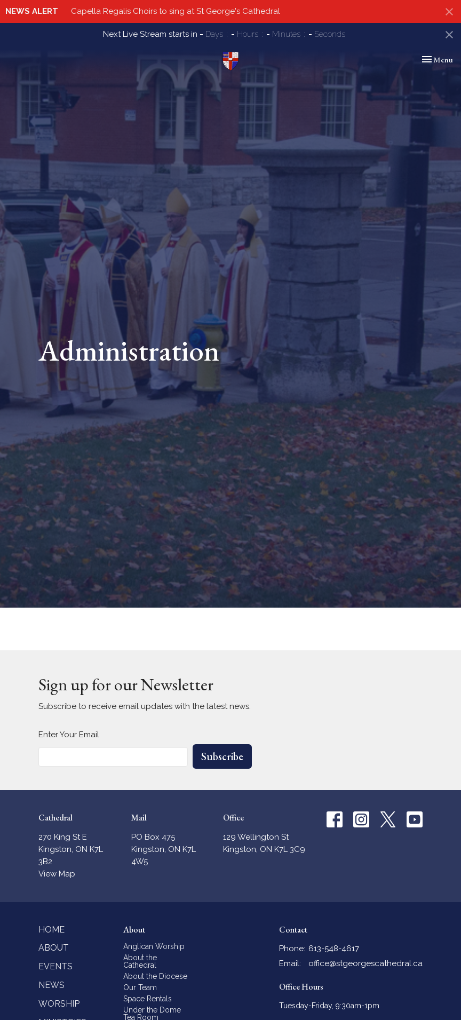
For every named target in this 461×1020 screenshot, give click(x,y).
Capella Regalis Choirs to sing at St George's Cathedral (175, 11)
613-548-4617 (333, 948)
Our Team (140, 987)
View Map (56, 874)
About (53, 948)
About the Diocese (155, 976)
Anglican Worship (154, 946)
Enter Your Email (68, 734)
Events (55, 966)
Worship (59, 1004)
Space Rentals (147, 998)
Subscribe (222, 756)
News (51, 985)
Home (51, 930)
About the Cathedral (140, 961)
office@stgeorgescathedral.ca (365, 963)
